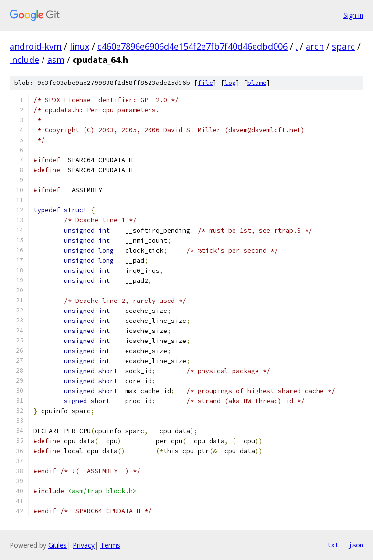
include (24, 59)
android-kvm (36, 46)
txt (333, 544)
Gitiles (57, 545)
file (205, 83)
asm (55, 59)
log (230, 83)
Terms (110, 545)
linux (79, 46)
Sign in (353, 15)
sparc (343, 46)
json (355, 544)
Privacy (84, 545)
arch (315, 46)
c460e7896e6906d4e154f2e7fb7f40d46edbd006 (192, 46)
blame (256, 83)
